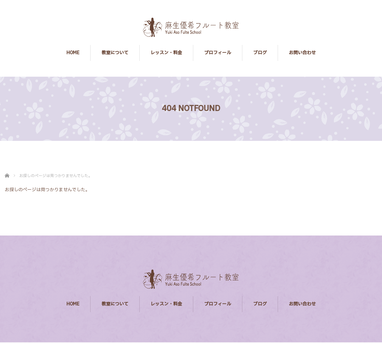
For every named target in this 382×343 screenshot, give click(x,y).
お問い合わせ (302, 52)
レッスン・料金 (166, 52)
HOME (72, 52)
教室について (114, 52)
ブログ (260, 52)
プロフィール (217, 52)
